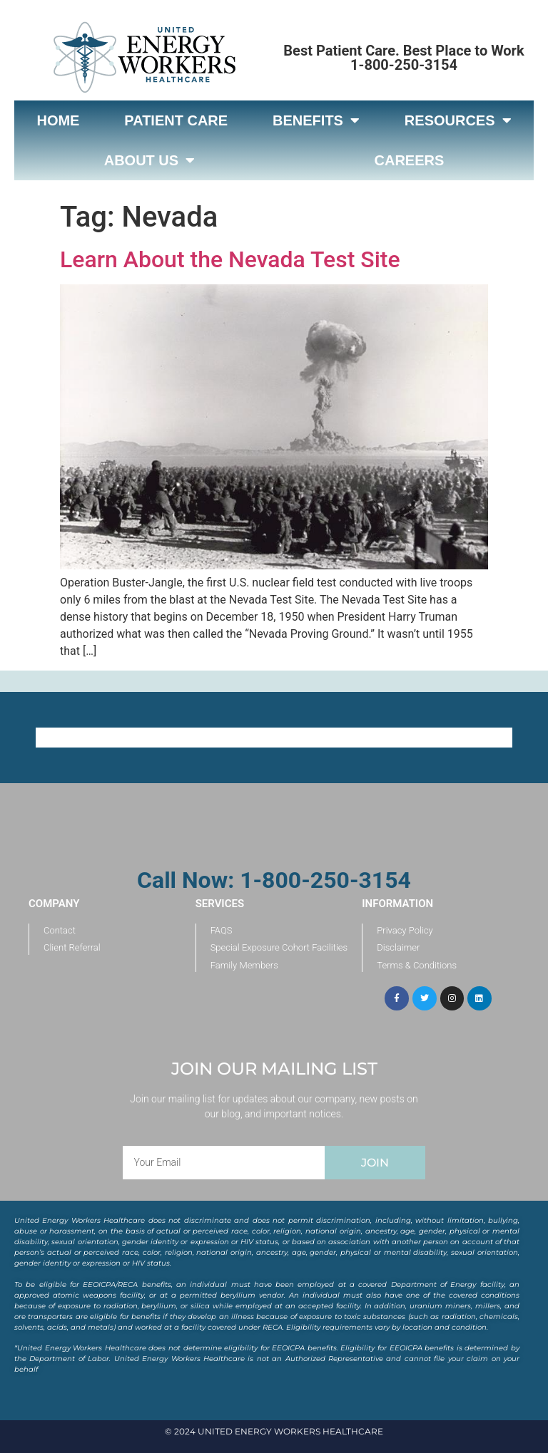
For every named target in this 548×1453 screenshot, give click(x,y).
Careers (410, 160)
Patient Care (176, 120)
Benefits (316, 120)
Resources (458, 120)
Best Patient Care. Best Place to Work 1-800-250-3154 (403, 57)
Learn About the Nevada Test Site (230, 259)
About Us (149, 160)
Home (57, 120)
